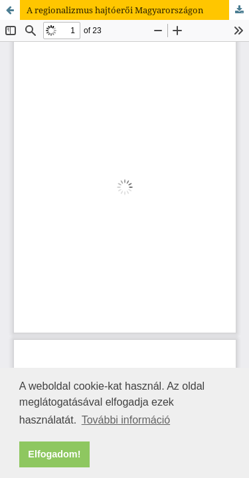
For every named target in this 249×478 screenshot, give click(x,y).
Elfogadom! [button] (54, 454)
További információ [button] (126, 420)
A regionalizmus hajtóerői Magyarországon (115, 10)
